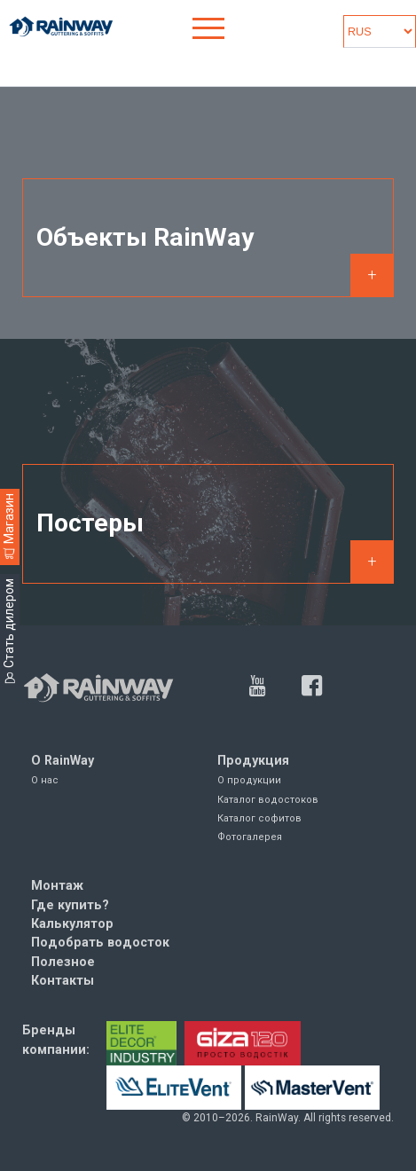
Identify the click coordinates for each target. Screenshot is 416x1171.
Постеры (90, 523)
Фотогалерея (249, 837)
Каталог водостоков (267, 800)
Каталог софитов (259, 818)
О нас (45, 780)
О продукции (249, 780)
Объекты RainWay (145, 237)
